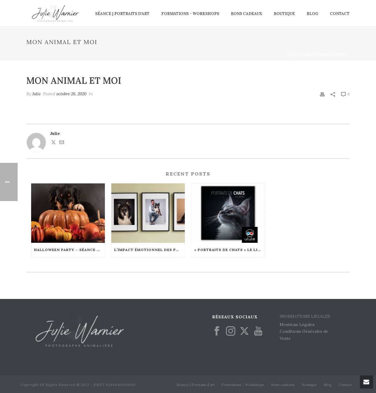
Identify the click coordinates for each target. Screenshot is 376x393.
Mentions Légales (297, 324)
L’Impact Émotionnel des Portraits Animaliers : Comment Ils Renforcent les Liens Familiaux (149, 249)
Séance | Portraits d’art (122, 13)
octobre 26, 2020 (71, 93)
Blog (312, 13)
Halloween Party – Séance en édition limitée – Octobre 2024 (69, 249)
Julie (36, 93)
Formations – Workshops (190, 13)
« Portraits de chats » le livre (229, 249)
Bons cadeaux (246, 13)
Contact (340, 13)
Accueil (295, 54)
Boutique (284, 13)
